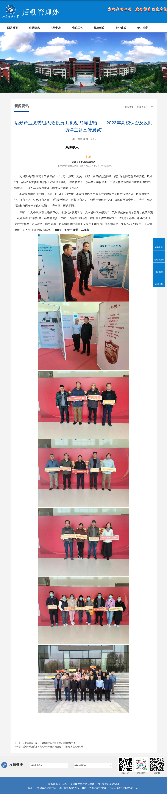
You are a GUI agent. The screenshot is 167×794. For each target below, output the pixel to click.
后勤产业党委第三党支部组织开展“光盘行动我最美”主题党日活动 (53, 746)
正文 (151, 107)
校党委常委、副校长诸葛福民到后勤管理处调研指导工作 (49, 743)
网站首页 (129, 107)
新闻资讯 (141, 107)
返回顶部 (159, 284)
